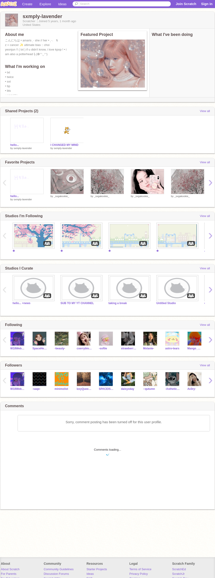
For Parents (8, 573)
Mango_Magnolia (195, 348)
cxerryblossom (84, 348)
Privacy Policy (138, 573)
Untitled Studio (166, 303)
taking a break (117, 303)
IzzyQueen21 (84, 389)
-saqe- (36, 389)
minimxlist (61, 389)
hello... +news (21, 303)
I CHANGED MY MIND (64, 145)
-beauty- (60, 348)
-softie (103, 348)
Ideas (62, 4)
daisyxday (127, 389)
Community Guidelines (58, 569)
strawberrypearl (128, 348)
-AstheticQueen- (173, 389)
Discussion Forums (56, 573)
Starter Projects (97, 569)
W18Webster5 (18, 348)
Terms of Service (140, 569)
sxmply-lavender (23, 148)
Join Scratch (186, 4)
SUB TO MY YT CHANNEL (77, 303)
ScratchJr (178, 573)
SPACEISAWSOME (106, 389)
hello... (14, 145)
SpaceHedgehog (40, 348)
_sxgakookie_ (61, 196)
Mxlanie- (148, 348)
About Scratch (10, 569)
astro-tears (172, 348)
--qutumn (149, 389)
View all (205, 111)
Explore (45, 4)
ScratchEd (179, 569)
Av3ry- (191, 389)
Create (27, 4)
